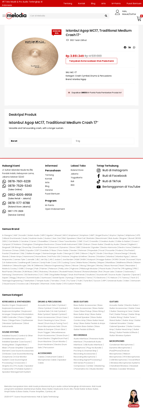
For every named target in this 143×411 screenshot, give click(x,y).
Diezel (124, 244)
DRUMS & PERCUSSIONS (49, 301)
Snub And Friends (77, 274)
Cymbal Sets (44, 311)
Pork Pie (116, 268)
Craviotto (94, 241)
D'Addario (16, 244)
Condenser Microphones (121, 344)
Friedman (14, 253)
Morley (100, 265)
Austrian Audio (36, 238)
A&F (15, 235)
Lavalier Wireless (127, 368)
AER (43, 235)
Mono (68, 265)
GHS (77, 253)
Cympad (6, 244)
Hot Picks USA (54, 256)
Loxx (54, 262)
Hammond (28, 256)
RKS (36, 271)
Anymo (113, 235)
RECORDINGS (80, 335)
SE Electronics (31, 274)
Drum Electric (44, 338)
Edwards (86, 247)
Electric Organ (8, 305)
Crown (135, 241)
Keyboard (22, 305)
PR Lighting (127, 268)
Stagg (13, 277)
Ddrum (87, 244)
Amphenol (73, 235)
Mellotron (7, 265)
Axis (54, 238)
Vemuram (135, 280)
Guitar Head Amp (124, 329)
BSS (5, 241)
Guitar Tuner (129, 317)
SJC (41, 274)
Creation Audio (107, 241)
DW (45, 247)
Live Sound (25, 341)
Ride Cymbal (44, 314)
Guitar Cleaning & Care (121, 311)
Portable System (23, 368)
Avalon (48, 238)
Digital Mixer (21, 344)
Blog (93, 3)
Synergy (70, 277)
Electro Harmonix (109, 247)
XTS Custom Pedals (72, 283)
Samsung (6, 274)
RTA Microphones (132, 356)
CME (80, 241)
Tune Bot (88, 280)
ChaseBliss (43, 241)
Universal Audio (115, 280)
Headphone (79, 347)
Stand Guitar (115, 320)
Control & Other (25, 335)
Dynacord (53, 247)
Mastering (100, 365)
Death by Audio (112, 244)
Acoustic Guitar (116, 305)
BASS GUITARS (81, 301)
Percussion (49, 347)
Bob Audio (113, 238)
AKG (65, 235)
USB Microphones (119, 359)
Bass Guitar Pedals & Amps (92, 323)
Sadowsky (129, 271)
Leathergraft (24, 262)
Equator (30, 250)
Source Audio (115, 274)
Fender (73, 250)
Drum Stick (60, 329)
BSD (73, 185)
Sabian (119, 271)
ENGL (22, 250)
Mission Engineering (54, 265)
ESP (37, 250)
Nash (121, 265)
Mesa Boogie (20, 265)
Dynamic (64, 247)
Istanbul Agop (79, 79)
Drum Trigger (44, 332)
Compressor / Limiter (83, 365)
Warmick (45, 283)
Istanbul (110, 256)
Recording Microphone (84, 356)
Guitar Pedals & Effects (127, 332)
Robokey (44, 271)
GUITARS (113, 301)
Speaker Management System (16, 372)
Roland (78, 271)
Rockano (54, 271)
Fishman (82, 250)
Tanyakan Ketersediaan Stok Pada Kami (91, 61)
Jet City (44, 259)
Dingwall (6, 247)
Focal (101, 250)
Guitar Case (134, 308)
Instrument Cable (54, 356)
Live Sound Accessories (23, 350)
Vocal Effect (134, 359)
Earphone (8, 356)
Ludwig (66, 262)
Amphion (84, 235)
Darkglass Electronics (44, 244)
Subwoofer (8, 368)
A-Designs (7, 235)
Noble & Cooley (9, 268)
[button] (139, 18)
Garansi (49, 189)
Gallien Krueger (33, 253)
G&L (23, 253)
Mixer (4, 347)
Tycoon (97, 280)
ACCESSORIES (45, 353)
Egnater (95, 247)
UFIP (104, 280)
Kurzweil (131, 259)
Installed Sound (9, 335)
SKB (46, 274)
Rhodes (17, 271)
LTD (59, 262)
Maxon (137, 262)
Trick (63, 280)
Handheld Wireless (119, 365)
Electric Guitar (131, 305)
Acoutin (22, 235)
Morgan (91, 265)
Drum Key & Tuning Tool (56, 323)
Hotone (65, 256)
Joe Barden (67, 259)
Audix (25, 238)
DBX (80, 244)
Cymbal (61, 305)
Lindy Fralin (46, 262)
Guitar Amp (128, 320)
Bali (72, 181)
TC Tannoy (124, 277)
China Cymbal (44, 308)
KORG (115, 259)
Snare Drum (62, 335)
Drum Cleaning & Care (48, 320)
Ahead (58, 235)
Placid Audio (105, 268)
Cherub (53, 241)
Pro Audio (18, 365)
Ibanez (92, 256)
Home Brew (40, 256)
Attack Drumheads (12, 238)
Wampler (34, 283)
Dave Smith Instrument (66, 244)
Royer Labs (109, 271)
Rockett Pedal (66, 271)
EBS (78, 247)
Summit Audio (33, 277)
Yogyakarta (76, 177)
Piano (21, 317)
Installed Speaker (10, 341)
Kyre (139, 259)
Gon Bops (108, 253)
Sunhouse (46, 277)
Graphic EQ (7, 365)
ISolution (101, 256)
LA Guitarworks (10, 262)
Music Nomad (111, 265)
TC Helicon (112, 277)
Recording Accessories (85, 353)
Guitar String (116, 317)
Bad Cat (81, 238)
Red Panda (7, 271)
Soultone (90, 274)
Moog (83, 265)
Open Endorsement (55, 209)
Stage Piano (15, 320)
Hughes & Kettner (79, 256)
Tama (89, 277)
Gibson (84, 253)
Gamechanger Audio (52, 253)
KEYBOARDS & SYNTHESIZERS (16, 301)
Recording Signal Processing (87, 359)
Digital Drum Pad (59, 338)
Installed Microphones (13, 338)
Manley (93, 262)
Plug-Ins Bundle (94, 347)
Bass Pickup (86, 311)
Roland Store (77, 170)
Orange (29, 268)
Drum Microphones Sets (49, 326)
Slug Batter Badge (58, 274)
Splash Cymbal (59, 314)
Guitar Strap (134, 314)
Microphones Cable (47, 359)
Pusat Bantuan (52, 193)
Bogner (123, 238)
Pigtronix (74, 268)
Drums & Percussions (101, 75)
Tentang (67, 3)
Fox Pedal (129, 250)
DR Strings (16, 247)
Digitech (132, 244)
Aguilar (49, 235)
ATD (138, 235)
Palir (37, 268)
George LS (69, 253)
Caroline (24, 241)
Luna (73, 262)
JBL (37, 259)
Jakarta (74, 173)
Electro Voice (124, 247)
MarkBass (110, 262)
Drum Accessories (46, 317)
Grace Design (121, 253)
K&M (77, 259)
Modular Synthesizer (12, 323)
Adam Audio (33, 235)
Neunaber (130, 265)
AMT (92, 235)
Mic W (30, 265)
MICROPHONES (116, 341)
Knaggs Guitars (104, 259)
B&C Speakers (69, 238)
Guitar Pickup (121, 314)
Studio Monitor (97, 368)
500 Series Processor (84, 362)
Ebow (72, 247)
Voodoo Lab (23, 283)
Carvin (33, 241)
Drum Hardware (45, 344)
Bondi (131, 238)
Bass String (98, 311)
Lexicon (35, 262)
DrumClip (27, 247)
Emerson (7, 250)
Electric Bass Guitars (84, 326)
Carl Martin (14, 241)
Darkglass (28, 244)
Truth (79, 280)
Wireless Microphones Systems (125, 362)
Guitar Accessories (118, 308)
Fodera (119, 250)
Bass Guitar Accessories (85, 305)
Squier (5, 277)
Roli (100, 271)
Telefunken (29, 280)
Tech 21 (134, 277)
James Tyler (19, 259)
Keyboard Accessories (13, 308)
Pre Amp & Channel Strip (85, 350)
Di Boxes (7, 353)
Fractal (5, 253)
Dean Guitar (97, 244)
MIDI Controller (10, 317)
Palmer (43, 268)
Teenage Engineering (12, 280)
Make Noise (82, 262)
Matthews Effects (125, 262)
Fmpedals (93, 250)
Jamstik (30, 259)
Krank (122, 259)
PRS (135, 268)
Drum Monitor (59, 341)
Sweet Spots (58, 277)
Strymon (21, 277)
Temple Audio (42, 280)
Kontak (81, 3)
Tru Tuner (71, 280)
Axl (59, 238)
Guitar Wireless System (120, 335)
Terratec (55, 280)
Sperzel (136, 274)
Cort (86, 241)
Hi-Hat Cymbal (58, 311)
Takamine (80, 277)
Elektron (136, 247)
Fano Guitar (63, 250)
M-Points (116, 3)
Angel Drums (102, 235)
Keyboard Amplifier (11, 311)
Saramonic (18, 274)
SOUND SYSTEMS (10, 332)
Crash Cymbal (82, 75)
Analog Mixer (8, 344)
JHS (51, 259)
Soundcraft (102, 274)
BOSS (138, 238)
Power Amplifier (16, 347)
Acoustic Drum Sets (47, 305)
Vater (126, 280)
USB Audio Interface (93, 344)
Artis (103, 3)
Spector (127, 274)
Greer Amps (16, 256)
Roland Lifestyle (90, 271)
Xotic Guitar (56, 283)
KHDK (83, 259)
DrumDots (37, 247)
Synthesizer (27, 320)
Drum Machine (44, 341)
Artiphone (130, 235)
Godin (99, 253)
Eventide (45, 250)
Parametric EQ (81, 368)
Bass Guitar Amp (81, 314)
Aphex (121, 235)
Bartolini (90, 238)
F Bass (53, 250)
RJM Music (28, 271)
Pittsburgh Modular (89, 268)
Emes (16, 250)
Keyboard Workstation (22, 314)
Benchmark (101, 238)
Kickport (91, 259)
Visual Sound (9, 283)
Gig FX (92, 253)
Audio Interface (81, 338)
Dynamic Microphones (119, 347)
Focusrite (110, 250)
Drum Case (62, 317)
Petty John (64, 268)
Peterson (53, 268)
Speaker (29, 365)
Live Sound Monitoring (23, 353)
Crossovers (19, 362)
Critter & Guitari (123, 241)
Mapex (101, 262)
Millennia (39, 265)
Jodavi (57, 259)
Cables (41, 356)
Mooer (76, 265)
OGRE (21, 268)
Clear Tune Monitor (67, 241)
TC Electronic (100, 277)
